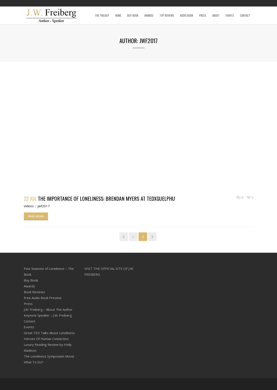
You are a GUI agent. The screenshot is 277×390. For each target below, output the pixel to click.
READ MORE (36, 216)
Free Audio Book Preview (42, 298)
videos (29, 206)
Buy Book (31, 280)
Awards (29, 286)
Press (28, 303)
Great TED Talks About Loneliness (49, 333)
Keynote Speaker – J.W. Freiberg (48, 315)
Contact (29, 321)
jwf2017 (43, 206)
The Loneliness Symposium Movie (49, 356)
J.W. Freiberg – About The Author (48, 309)
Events (29, 327)
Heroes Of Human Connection (46, 339)
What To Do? (33, 362)
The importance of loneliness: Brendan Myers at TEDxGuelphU (106, 198)
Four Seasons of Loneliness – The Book (49, 271)
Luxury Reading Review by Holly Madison (48, 347)
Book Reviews (34, 292)
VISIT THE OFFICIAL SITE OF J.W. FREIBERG (109, 271)
